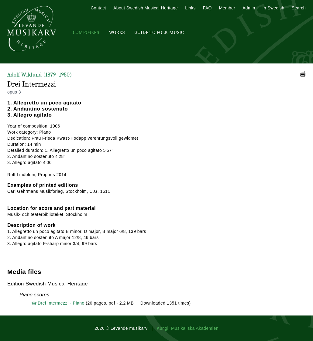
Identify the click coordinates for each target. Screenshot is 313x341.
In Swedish (273, 7)
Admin (248, 7)
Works (117, 32)
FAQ (207, 7)
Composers (86, 32)
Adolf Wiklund (39, 75)
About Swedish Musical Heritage (145, 7)
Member (227, 7)
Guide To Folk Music (159, 32)
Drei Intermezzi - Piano (61, 303)
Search (299, 7)
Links (190, 7)
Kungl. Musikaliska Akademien (187, 328)
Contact (98, 7)
